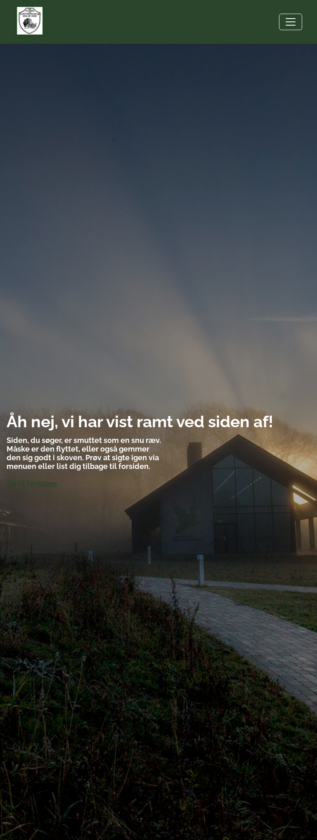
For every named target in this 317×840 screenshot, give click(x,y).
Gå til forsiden (32, 483)
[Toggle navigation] (290, 22)
